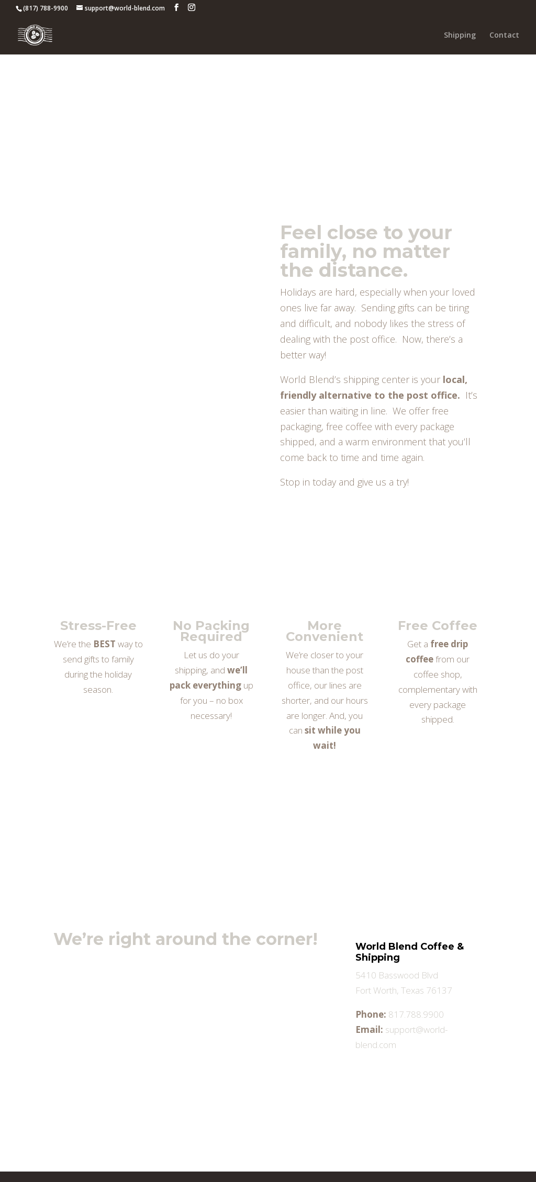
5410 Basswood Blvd (396, 975)
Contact (504, 35)
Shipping (460, 35)
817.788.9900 (416, 1014)
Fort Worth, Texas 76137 (403, 990)
